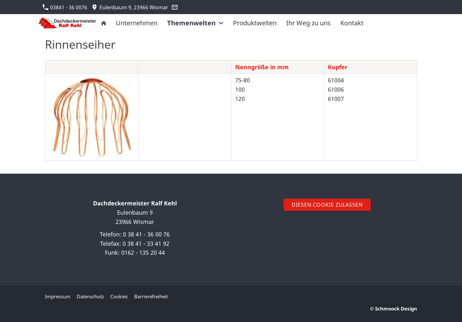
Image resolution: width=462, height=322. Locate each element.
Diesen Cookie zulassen (327, 204)
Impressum (57, 296)
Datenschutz (90, 296)
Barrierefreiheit (151, 296)
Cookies (119, 296)
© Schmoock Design (393, 308)
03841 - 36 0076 (65, 7)
